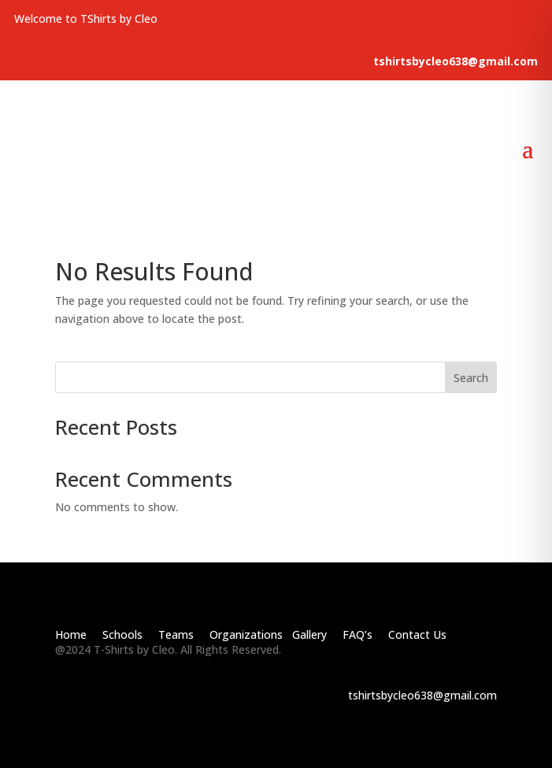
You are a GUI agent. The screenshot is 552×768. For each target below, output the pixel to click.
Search (471, 377)
